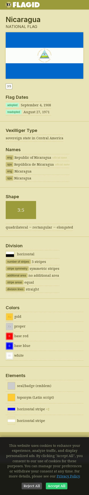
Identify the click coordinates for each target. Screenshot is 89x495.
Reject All (31, 486)
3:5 (9, 86)
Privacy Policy (68, 476)
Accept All (57, 486)
